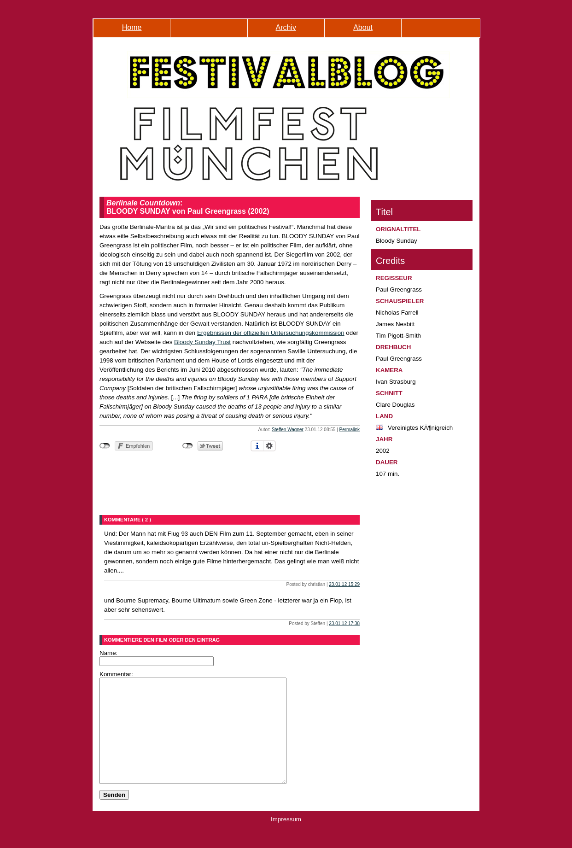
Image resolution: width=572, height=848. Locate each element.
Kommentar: (116, 674)
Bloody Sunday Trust (202, 342)
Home (132, 27)
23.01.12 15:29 (344, 584)
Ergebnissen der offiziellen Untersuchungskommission (270, 332)
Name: (108, 652)
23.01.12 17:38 (344, 623)
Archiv (286, 27)
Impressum (286, 839)
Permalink (349, 429)
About (363, 27)
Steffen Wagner (288, 429)
